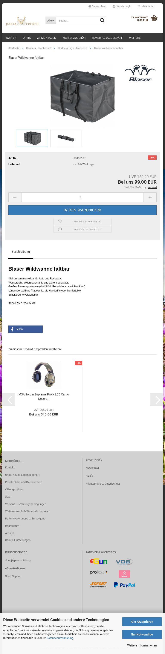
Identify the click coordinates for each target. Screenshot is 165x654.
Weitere (135, 37)
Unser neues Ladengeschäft (22, 474)
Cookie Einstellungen (18, 540)
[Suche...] (51, 20)
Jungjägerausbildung (18, 560)
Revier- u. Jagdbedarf (107, 37)
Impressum (12, 525)
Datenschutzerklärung (59, 638)
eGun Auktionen (15, 568)
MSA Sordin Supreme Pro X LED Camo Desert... (43, 396)
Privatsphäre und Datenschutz (23, 482)
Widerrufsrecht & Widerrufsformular (27, 511)
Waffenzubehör (74, 37)
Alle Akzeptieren (142, 621)
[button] (97, 6)
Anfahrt (9, 533)
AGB (8, 496)
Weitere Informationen (142, 645)
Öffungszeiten (14, 489)
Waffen (11, 37)
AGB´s (89, 475)
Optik (27, 37)
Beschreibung (21, 251)
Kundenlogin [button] (122, 6)
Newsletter (92, 467)
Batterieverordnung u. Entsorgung (25, 518)
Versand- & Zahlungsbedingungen (25, 504)
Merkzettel (145, 6)
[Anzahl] (82, 197)
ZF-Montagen (46, 37)
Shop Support (13, 576)
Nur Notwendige (142, 634)
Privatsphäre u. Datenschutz (103, 483)
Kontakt (10, 467)
